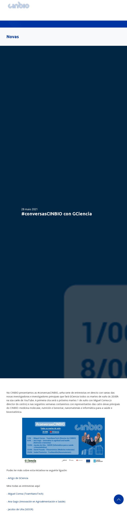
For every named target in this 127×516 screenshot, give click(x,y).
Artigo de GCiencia (18, 478)
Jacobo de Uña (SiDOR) (20, 509)
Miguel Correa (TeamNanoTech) (25, 493)
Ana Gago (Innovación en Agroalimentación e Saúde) (36, 501)
